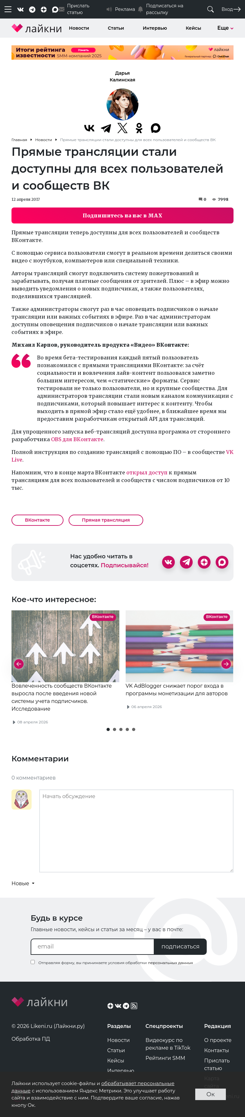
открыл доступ (147, 472)
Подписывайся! (125, 565)
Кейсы (193, 28)
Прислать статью (217, 1064)
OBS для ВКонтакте (77, 439)
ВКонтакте (37, 520)
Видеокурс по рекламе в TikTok (167, 1044)
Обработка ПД (30, 1039)
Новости (79, 28)
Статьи (116, 28)
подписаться (180, 946)
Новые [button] (21, 883)
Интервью (155, 28)
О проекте (218, 1040)
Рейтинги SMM (165, 1058)
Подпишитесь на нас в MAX (122, 215)
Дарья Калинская (122, 76)
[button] (108, 729)
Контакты (216, 1050)
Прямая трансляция (106, 520)
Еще (225, 28)
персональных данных (170, 962)
